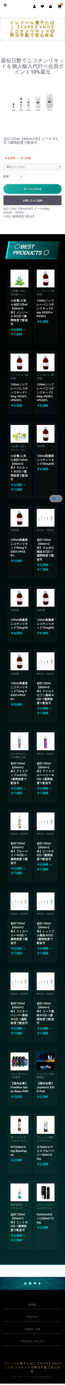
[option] (32, 102)
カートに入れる (32, 189)
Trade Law (32, 1329)
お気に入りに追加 (32, 200)
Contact (32, 1317)
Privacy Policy (32, 1341)
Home (32, 1304)
